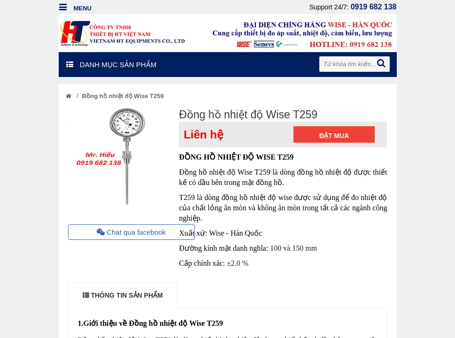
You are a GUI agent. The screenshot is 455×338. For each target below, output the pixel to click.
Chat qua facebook (131, 232)
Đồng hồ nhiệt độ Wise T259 (123, 96)
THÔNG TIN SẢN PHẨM (123, 295)
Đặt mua (334, 135)
